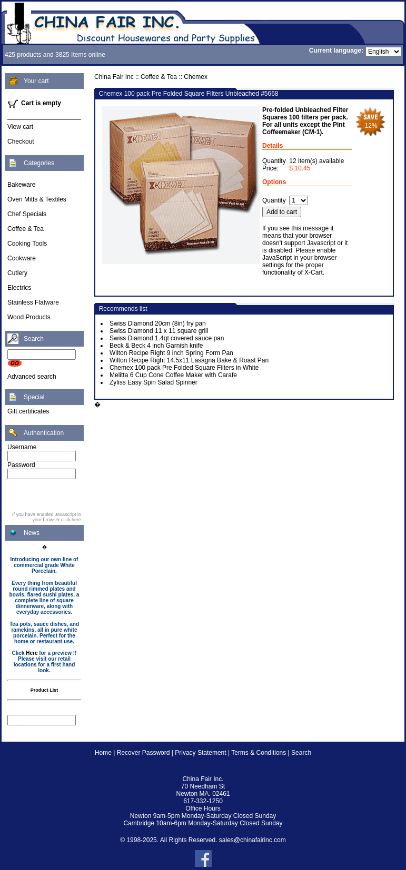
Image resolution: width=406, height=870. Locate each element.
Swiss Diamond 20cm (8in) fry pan (158, 323)
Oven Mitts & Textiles (36, 199)
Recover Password (143, 752)
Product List (44, 690)
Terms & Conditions (258, 752)
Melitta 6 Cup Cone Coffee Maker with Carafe (173, 375)
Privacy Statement (200, 752)
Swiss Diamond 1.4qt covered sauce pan (167, 338)
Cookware (21, 258)
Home (103, 752)
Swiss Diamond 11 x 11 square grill (159, 331)
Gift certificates (28, 411)
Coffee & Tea (25, 228)
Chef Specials (26, 214)
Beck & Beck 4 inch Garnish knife (156, 345)
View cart (20, 126)
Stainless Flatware (33, 302)
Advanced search (31, 376)
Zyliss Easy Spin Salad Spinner (153, 382)
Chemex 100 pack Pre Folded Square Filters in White (184, 367)
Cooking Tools (27, 243)
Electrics (19, 287)
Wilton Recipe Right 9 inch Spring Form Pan (171, 353)
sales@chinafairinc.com (252, 840)
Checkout (20, 141)
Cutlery (17, 273)
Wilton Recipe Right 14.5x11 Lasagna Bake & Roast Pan (189, 360)
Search (301, 752)
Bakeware (21, 184)
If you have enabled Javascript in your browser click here (46, 517)
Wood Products (29, 317)
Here (31, 653)
